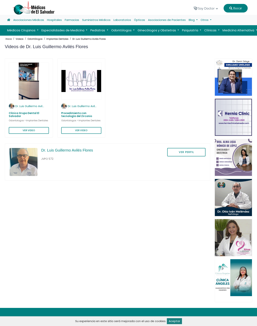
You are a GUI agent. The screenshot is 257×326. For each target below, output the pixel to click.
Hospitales (54, 20)
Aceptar (174, 321)
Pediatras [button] (98, 30)
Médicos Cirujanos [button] (21, 30)
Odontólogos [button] (121, 30)
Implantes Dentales (57, 38)
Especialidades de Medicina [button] (63, 30)
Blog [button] (192, 20)
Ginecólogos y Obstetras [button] (157, 30)
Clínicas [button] (210, 30)
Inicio (9, 38)
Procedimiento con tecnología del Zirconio (76, 114)
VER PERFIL (186, 152)
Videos (20, 38)
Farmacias (72, 20)
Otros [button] (205, 20)
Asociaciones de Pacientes (167, 20)
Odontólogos (35, 38)
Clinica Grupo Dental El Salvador (24, 114)
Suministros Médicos (96, 20)
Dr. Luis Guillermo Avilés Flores (89, 38)
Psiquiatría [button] (190, 30)
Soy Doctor (206, 8)
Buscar (235, 8)
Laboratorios (122, 20)
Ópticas (139, 20)
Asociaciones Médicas (28, 20)
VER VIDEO (29, 130)
